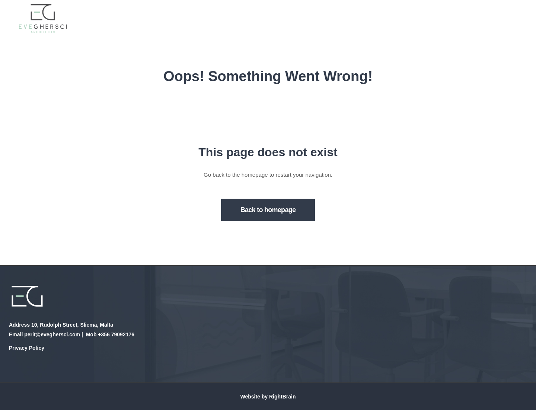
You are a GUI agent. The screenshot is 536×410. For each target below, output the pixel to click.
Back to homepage (268, 210)
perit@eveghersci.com (52, 334)
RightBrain (282, 397)
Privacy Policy (26, 348)
